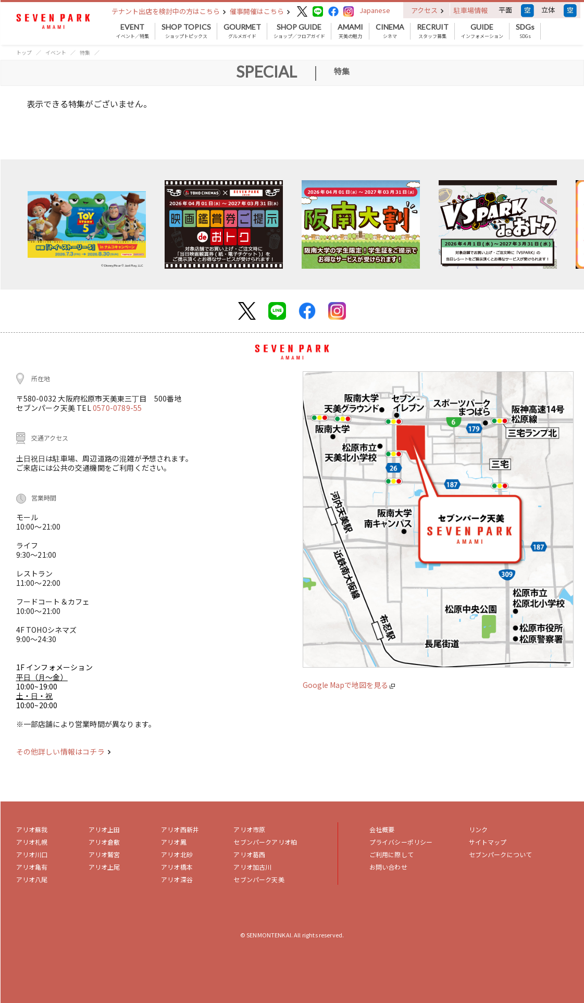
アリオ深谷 (177, 879)
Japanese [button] (374, 10)
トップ (24, 52)
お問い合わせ (388, 866)
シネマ (390, 31)
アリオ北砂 (177, 854)
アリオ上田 (104, 829)
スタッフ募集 (433, 31)
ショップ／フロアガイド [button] (299, 31)
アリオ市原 (249, 829)
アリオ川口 (32, 854)
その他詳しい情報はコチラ (63, 751)
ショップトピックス (186, 31)
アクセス (427, 10)
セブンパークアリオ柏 (265, 841)
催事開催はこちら (260, 11)
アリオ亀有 (32, 866)
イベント (55, 52)
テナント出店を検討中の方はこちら (168, 11)
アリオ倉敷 (104, 841)
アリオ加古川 (252, 866)
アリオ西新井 (180, 829)
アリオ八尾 (32, 879)
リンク (478, 829)
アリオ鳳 (174, 841)
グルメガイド (242, 31)
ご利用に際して (391, 854)
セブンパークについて (500, 854)
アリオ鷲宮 (104, 854)
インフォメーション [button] (482, 31)
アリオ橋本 (177, 866)
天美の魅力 (350, 31)
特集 (85, 52)
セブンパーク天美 (258, 879)
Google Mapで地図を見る (349, 685)
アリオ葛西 (249, 854)
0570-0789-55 (117, 408)
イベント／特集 (132, 31)
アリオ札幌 (32, 841)
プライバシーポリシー (401, 841)
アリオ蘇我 (32, 829)
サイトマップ (488, 841)
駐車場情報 (471, 10)
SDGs (525, 31)
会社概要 (382, 829)
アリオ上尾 (104, 866)
